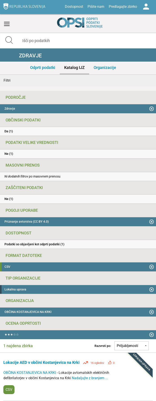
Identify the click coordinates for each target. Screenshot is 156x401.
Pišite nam (96, 6)
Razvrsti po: (102, 346)
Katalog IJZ (74, 67)
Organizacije (105, 67)
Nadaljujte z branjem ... (90, 378)
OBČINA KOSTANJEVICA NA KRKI (30, 373)
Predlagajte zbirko (123, 6)
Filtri (7, 80)
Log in (146, 6)
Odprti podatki (42, 67)
